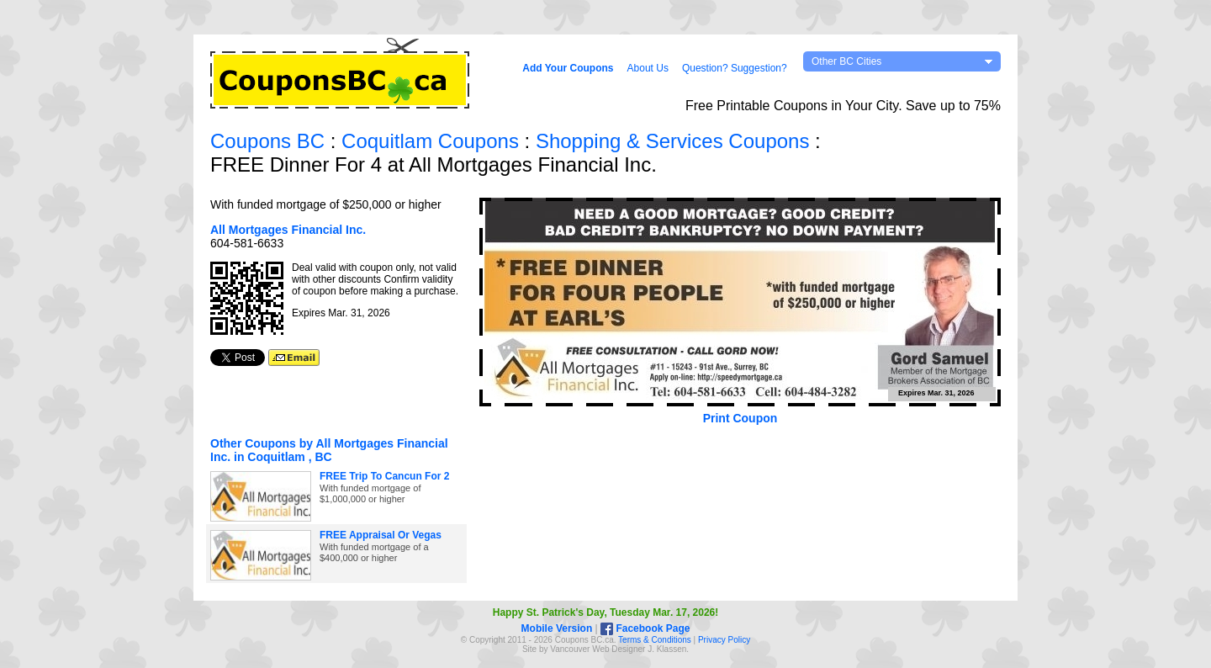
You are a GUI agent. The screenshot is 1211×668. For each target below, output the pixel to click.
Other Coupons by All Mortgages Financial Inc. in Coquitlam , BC (329, 450)
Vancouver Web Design (593, 649)
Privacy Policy (724, 639)
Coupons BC (267, 141)
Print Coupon (740, 418)
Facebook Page (645, 628)
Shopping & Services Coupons (673, 141)
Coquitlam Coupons (430, 141)
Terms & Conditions (654, 639)
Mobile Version (557, 628)
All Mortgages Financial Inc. (288, 229)
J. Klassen (667, 649)
